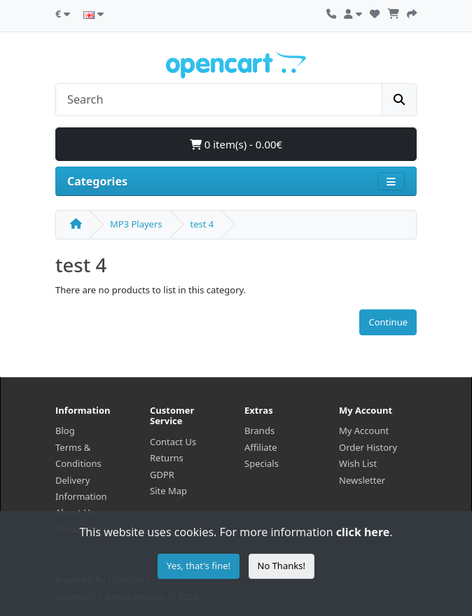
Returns (166, 457)
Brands (259, 430)
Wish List (358, 463)
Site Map (168, 490)
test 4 (202, 224)
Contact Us (173, 441)
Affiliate (260, 447)
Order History (368, 447)
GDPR (162, 474)
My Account (364, 430)
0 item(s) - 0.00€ (236, 144)
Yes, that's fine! (198, 565)
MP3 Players (136, 224)
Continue (388, 322)
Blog (65, 430)
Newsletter (362, 480)
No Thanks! (281, 565)
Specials (261, 463)
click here (362, 532)
